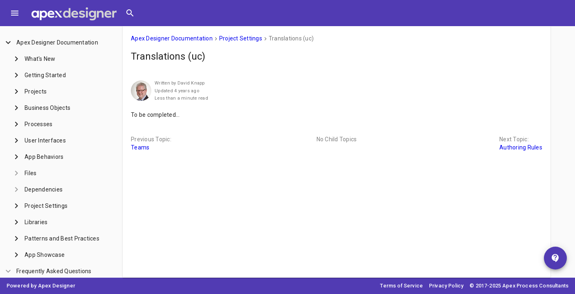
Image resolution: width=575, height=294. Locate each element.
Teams (140, 147)
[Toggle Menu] (15, 13)
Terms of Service (401, 286)
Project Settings (240, 38)
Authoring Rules (520, 147)
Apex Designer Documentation (172, 38)
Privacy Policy (446, 286)
